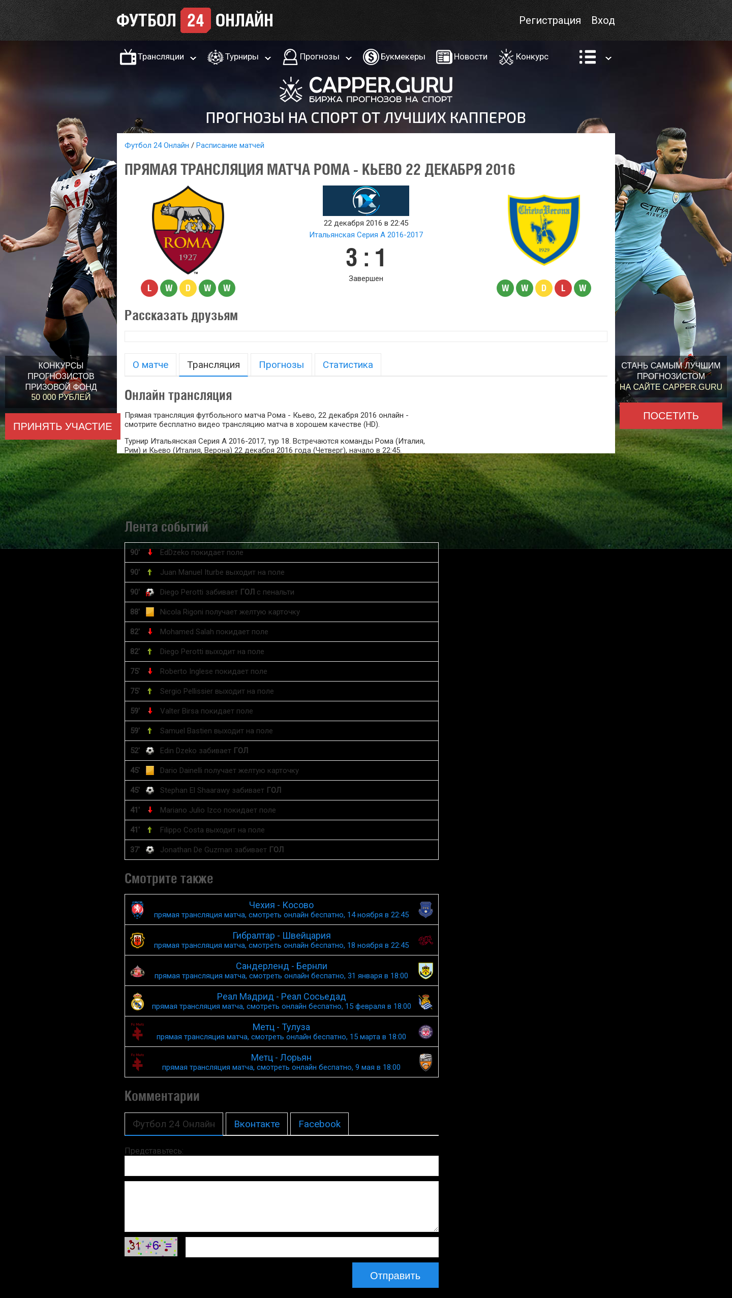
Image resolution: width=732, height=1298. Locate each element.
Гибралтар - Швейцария (281, 940)
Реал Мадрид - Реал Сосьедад (281, 1001)
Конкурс (532, 56)
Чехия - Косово (281, 909)
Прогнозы (320, 56)
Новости (470, 56)
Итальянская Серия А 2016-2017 (366, 234)
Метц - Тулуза (281, 1031)
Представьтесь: (154, 1151)
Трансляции (161, 56)
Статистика (348, 364)
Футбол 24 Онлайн (157, 145)
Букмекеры (403, 56)
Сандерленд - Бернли (281, 970)
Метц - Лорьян (281, 1062)
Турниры (242, 56)
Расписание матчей (230, 145)
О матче (150, 364)
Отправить (395, 1275)
